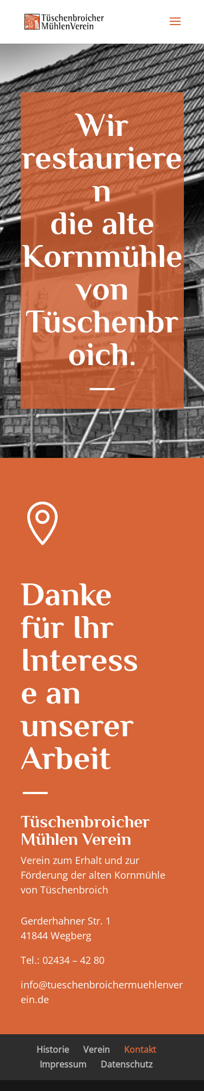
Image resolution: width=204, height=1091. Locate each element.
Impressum (63, 1064)
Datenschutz (127, 1064)
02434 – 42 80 (72, 960)
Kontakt (140, 1050)
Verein (96, 1050)
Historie (52, 1050)
